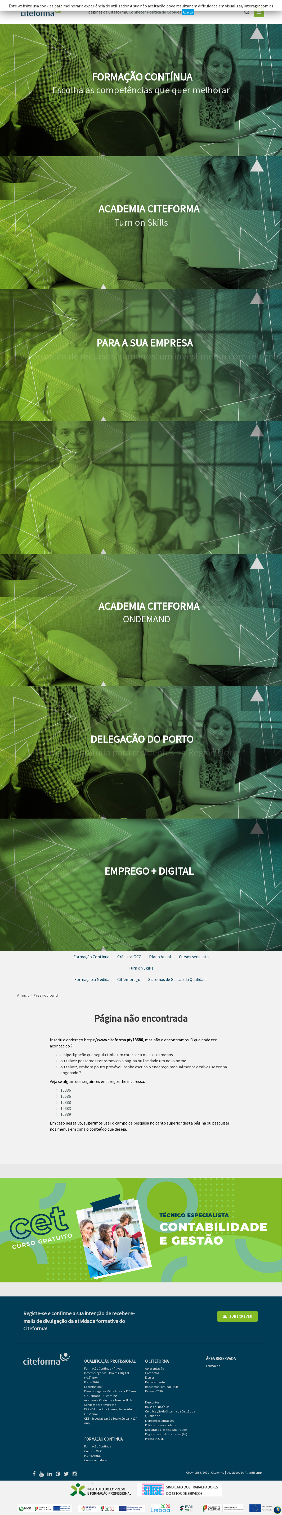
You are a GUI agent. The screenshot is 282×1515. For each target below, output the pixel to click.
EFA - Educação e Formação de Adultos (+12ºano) (110, 1411)
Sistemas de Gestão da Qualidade (178, 979)
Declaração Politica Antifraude (166, 1430)
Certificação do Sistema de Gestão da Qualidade (170, 1413)
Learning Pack (93, 1387)
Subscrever (237, 1316)
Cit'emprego (128, 979)
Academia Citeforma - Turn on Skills (108, 1400)
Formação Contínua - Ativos (103, 1368)
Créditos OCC (129, 956)
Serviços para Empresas (100, 1405)
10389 (65, 1114)
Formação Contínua (91, 956)
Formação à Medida (91, 979)
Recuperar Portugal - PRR (161, 1387)
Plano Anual (160, 956)
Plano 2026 (91, 1382)
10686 (65, 1096)
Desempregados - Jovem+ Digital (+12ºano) (106, 1375)
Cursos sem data (194, 956)
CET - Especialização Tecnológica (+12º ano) (110, 1420)
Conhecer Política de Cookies (155, 12)
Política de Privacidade (160, 1425)
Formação (213, 1366)
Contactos (152, 1373)
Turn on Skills (141, 968)
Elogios (149, 1377)
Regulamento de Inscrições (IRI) (166, 1434)
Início (25, 995)
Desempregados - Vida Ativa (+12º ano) (110, 1391)
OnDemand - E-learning (100, 1396)
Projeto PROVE (154, 1439)
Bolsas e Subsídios (157, 1407)
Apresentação (154, 1368)
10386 (65, 1090)
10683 (65, 1108)
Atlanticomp (253, 1472)
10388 (65, 1102)
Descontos (152, 1402)
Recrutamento (155, 1382)
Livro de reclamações (159, 1421)
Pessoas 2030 (154, 1391)
